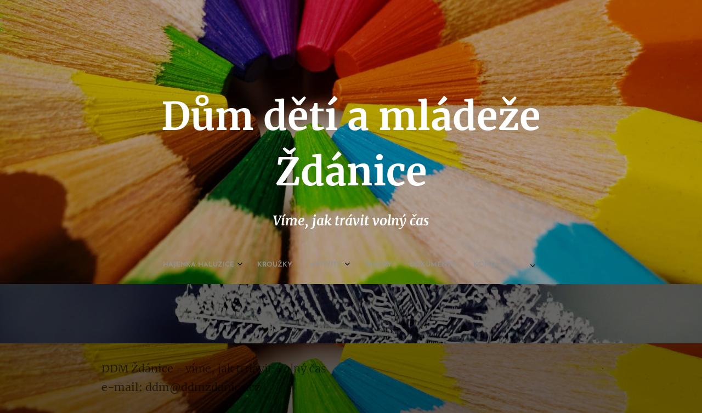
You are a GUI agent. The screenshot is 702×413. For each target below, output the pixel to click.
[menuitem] (274, 265)
